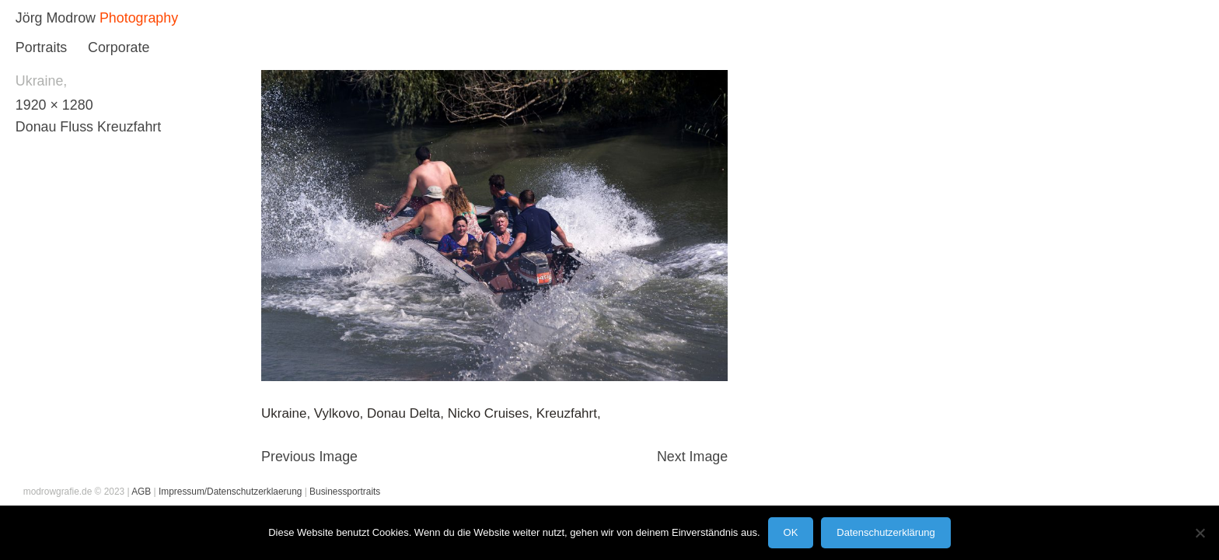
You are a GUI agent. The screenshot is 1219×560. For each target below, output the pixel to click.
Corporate (118, 47)
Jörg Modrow (56, 18)
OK (791, 532)
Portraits (41, 47)
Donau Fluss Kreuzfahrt (88, 127)
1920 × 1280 (54, 105)
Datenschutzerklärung (885, 532)
